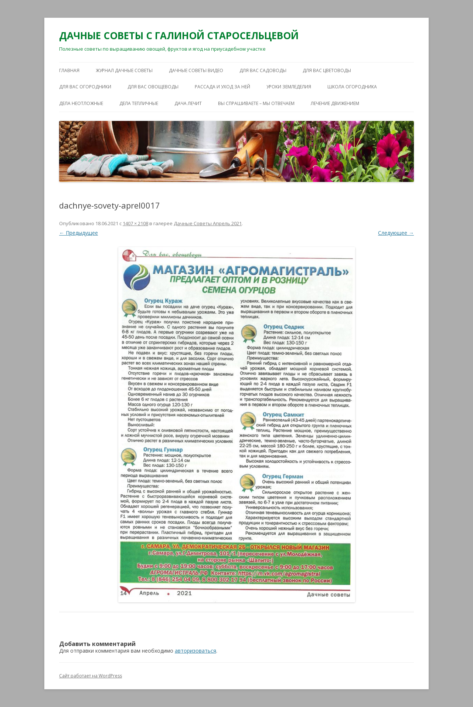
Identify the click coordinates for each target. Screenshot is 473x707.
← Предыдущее (78, 232)
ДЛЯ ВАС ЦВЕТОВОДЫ (327, 70)
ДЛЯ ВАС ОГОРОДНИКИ (85, 87)
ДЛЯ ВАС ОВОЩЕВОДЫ (152, 87)
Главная (69, 70)
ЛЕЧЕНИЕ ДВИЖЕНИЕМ (335, 103)
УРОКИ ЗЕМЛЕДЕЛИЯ (288, 87)
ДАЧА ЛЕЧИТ (188, 103)
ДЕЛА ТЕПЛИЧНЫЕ (138, 103)
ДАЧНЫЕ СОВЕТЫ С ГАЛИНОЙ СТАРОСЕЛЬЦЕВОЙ (179, 35)
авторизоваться (195, 650)
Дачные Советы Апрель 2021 (208, 223)
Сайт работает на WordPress (90, 676)
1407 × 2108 (135, 223)
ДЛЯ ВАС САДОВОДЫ (262, 70)
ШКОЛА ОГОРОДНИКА (352, 87)
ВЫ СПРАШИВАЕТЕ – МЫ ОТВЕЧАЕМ (256, 103)
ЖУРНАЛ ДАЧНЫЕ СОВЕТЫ (124, 70)
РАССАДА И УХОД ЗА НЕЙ (222, 87)
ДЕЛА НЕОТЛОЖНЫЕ (81, 103)
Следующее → (396, 232)
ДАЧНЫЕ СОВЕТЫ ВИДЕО (196, 70)
